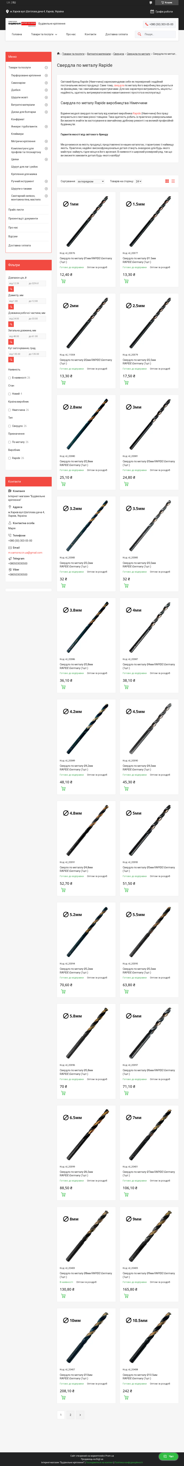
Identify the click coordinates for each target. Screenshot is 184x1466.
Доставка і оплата (116, 34)
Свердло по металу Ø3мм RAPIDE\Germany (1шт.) (149, 463)
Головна (17, 34)
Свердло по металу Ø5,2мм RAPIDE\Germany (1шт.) (76, 970)
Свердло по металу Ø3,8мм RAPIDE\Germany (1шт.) (76, 666)
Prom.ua (109, 1456)
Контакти (90, 34)
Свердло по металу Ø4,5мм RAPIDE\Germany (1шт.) (139, 767)
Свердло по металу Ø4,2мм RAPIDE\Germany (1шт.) (76, 767)
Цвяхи (15, 159)
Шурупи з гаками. (21, 188)
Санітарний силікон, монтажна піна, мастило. (26, 197)
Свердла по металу (138, 53)
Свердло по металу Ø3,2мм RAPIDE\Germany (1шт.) (76, 565)
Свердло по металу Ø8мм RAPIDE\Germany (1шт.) (86, 1275)
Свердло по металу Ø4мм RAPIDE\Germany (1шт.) (149, 666)
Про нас (71, 34)
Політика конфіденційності (129, 1462)
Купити (63, 280)
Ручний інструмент (22, 181)
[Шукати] (139, 34)
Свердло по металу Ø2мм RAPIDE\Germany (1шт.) (86, 361)
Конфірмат (17, 119)
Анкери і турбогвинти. (24, 126)
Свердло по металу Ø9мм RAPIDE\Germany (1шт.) (149, 1275)
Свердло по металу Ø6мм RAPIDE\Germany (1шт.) (149, 1072)
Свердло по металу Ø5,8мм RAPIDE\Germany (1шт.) (76, 1072)
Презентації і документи (23, 218)
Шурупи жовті (19, 97)
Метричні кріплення (23, 141)
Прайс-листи (16, 209)
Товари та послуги (42, 34)
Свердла (118, 53)
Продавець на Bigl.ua (92, 1459)
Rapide (137, 113)
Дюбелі (15, 90)
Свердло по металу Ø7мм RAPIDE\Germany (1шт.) (149, 1173)
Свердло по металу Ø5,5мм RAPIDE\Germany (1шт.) (139, 970)
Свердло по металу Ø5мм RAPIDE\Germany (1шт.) (149, 869)
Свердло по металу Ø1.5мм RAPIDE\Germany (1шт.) (139, 260)
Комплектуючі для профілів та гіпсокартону (26, 150)
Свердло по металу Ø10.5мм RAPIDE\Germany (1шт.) (140, 1376)
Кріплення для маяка (24, 174)
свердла (119, 85)
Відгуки (12, 236)
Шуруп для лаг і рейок (24, 166)
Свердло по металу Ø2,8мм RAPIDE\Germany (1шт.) (76, 463)
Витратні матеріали (99, 53)
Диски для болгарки (23, 111)
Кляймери (17, 133)
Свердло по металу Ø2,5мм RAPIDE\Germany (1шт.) (139, 361)
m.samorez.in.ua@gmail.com (25, 552)
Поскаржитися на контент (99, 1462)
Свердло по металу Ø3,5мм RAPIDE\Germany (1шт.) (139, 565)
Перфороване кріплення (26, 75)
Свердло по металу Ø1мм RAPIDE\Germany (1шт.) (86, 260)
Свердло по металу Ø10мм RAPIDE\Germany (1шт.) (76, 1376)
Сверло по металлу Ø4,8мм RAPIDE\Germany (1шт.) (76, 869)
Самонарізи (18, 82)
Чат (168, 1456)
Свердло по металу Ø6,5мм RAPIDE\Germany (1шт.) (76, 1173)
